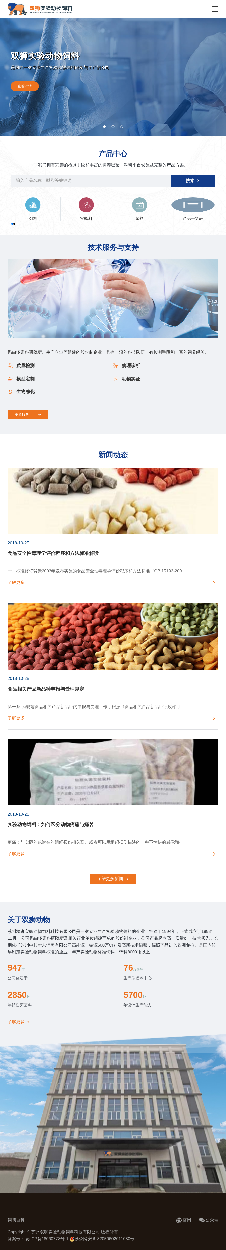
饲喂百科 (16, 1220)
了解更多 (16, 1022)
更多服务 (28, 415)
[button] (104, 126)
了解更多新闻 (113, 878)
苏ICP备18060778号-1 (48, 1238)
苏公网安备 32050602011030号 (102, 1238)
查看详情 (25, 86)
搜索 (193, 180)
